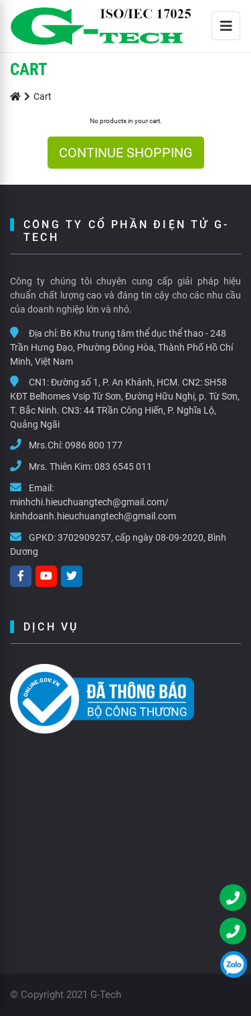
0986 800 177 (93, 445)
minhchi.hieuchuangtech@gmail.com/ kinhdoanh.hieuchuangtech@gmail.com (93, 509)
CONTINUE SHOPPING (126, 153)
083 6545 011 (123, 466)
